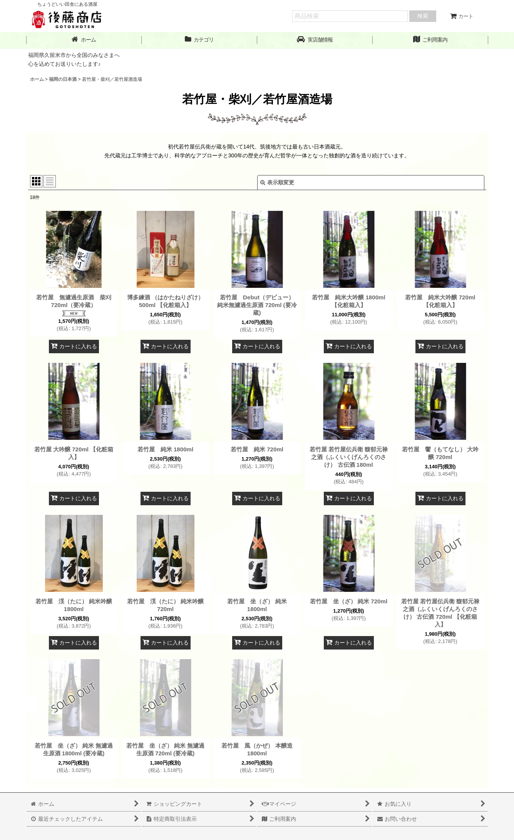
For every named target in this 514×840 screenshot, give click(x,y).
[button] (315, 40)
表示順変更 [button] (277, 182)
